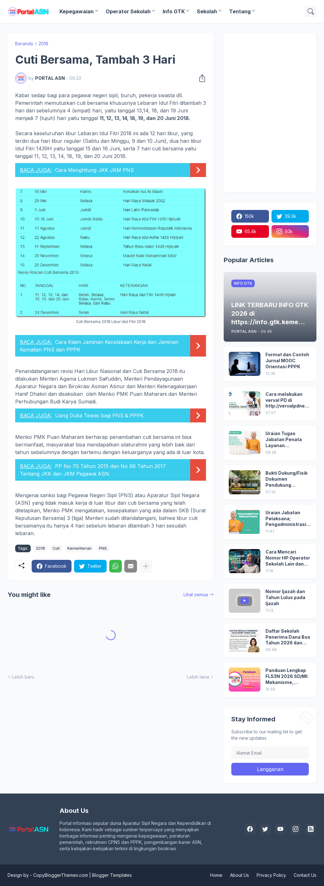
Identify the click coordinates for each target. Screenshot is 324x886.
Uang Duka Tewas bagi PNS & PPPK (99, 415)
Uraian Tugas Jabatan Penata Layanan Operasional (283, 440)
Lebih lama (198, 677)
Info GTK (174, 11)
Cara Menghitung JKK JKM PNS (94, 170)
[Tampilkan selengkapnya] (146, 566)
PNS (103, 548)
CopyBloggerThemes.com (60, 875)
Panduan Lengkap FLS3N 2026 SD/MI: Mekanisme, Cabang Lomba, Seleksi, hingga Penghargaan (286, 677)
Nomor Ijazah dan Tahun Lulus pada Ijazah (285, 597)
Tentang (240, 11)
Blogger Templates (112, 875)
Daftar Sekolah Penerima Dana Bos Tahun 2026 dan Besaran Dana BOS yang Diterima (287, 637)
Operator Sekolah (128, 11)
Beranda (24, 43)
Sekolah (207, 11)
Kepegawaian (76, 11)
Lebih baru (23, 677)
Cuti (56, 548)
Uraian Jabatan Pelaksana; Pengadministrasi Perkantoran (285, 519)
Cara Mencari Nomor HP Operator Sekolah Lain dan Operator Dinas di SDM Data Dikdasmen (287, 558)
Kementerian (79, 548)
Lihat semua (196, 594)
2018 (43, 43)
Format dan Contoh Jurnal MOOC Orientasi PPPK (287, 360)
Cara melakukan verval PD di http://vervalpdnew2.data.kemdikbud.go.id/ (287, 400)
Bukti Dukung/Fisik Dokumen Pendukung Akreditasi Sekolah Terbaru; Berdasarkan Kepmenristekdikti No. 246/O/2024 (286, 479)
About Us (239, 875)
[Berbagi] (200, 78)
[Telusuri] (310, 11)
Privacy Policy (271, 875)
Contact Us (305, 875)
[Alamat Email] (270, 752)
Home (216, 875)
